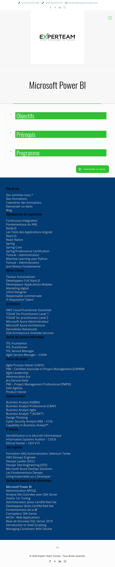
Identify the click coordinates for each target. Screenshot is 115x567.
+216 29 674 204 (30, 2)
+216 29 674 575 (54, 2)
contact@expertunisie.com (83, 2)
